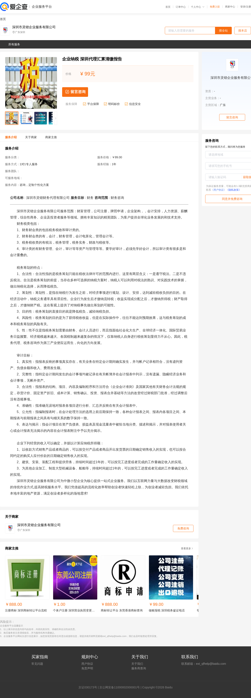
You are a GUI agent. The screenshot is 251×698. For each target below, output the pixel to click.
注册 (248, 6)
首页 (167, 7)
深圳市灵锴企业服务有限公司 (34, 27)
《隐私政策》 (233, 189)
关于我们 (137, 663)
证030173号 (89, 687)
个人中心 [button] (198, 6)
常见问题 (37, 663)
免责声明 (87, 668)
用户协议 (87, 663)
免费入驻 (215, 6)
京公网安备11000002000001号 (119, 687)
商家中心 (230, 6)
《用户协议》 (218, 189)
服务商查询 (138, 668)
